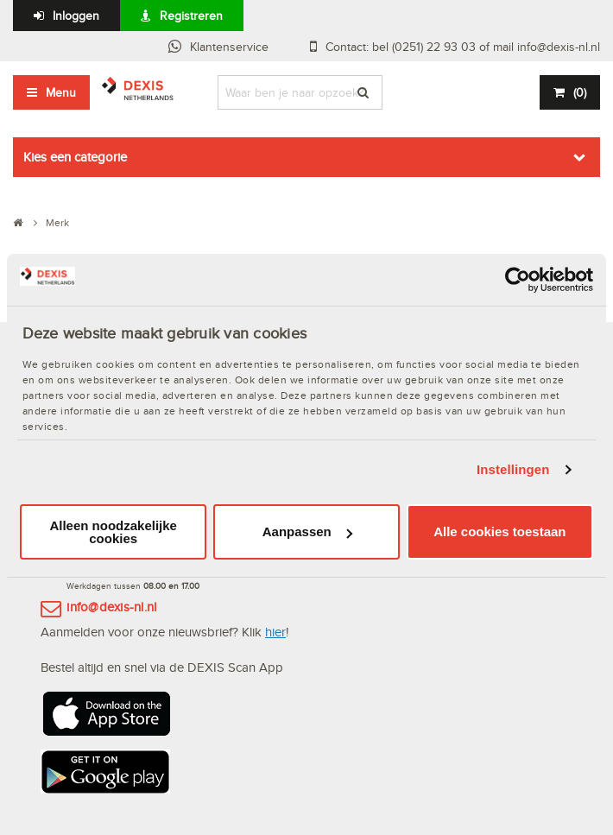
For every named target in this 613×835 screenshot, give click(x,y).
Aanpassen (307, 531)
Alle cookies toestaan (499, 531)
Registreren (191, 15)
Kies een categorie (75, 157)
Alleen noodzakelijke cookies (113, 532)
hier (275, 632)
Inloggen (76, 15)
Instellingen (513, 469)
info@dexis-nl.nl (111, 607)
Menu (61, 92)
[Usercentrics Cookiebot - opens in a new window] (517, 279)
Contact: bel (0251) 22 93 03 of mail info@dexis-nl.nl (462, 46)
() (579, 92)
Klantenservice (229, 46)
